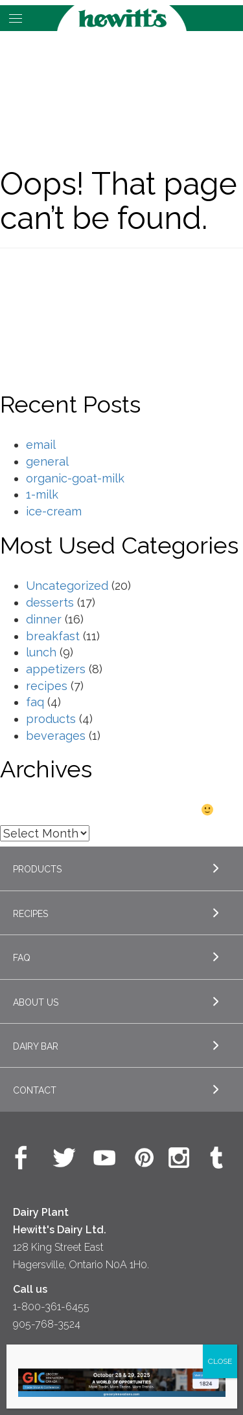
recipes (46, 686)
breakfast (53, 636)
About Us (35, 1002)
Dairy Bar (35, 1046)
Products (37, 869)
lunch (41, 652)
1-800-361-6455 (51, 1307)
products (51, 719)
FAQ (21, 958)
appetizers (56, 669)
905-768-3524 (46, 1324)
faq (35, 702)
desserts (50, 602)
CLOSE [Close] (220, 1361)
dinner (44, 619)
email (41, 444)
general (47, 461)
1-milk (42, 494)
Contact (34, 1090)
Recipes (30, 914)
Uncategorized (67, 585)
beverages (56, 735)
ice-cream (54, 511)
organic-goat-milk (75, 478)
